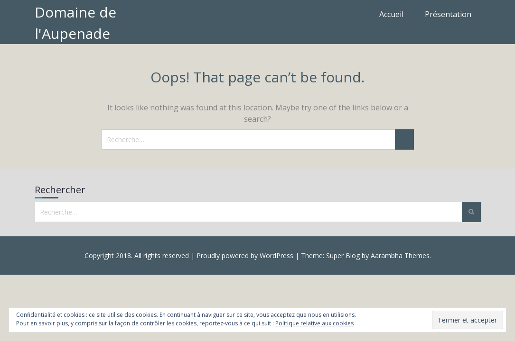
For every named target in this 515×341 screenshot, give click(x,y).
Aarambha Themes (400, 255)
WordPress (276, 255)
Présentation (448, 14)
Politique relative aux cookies (314, 323)
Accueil (391, 14)
